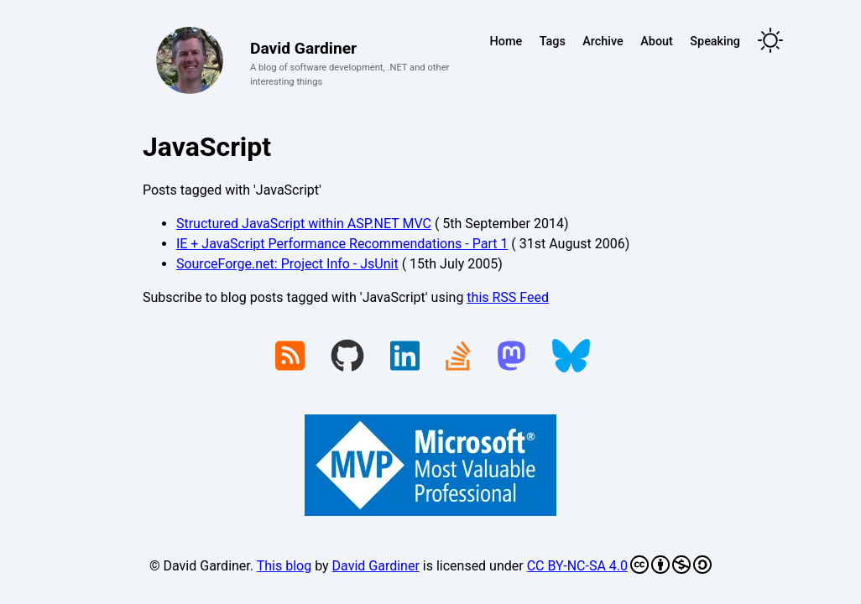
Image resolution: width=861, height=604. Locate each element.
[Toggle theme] (770, 41)
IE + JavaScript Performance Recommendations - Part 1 (342, 244)
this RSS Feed (508, 297)
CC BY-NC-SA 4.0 (619, 564)
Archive (602, 41)
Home (506, 41)
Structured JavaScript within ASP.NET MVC (303, 224)
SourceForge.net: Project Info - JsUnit (287, 264)
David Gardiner (376, 566)
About (656, 41)
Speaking (715, 41)
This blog (284, 566)
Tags (553, 41)
